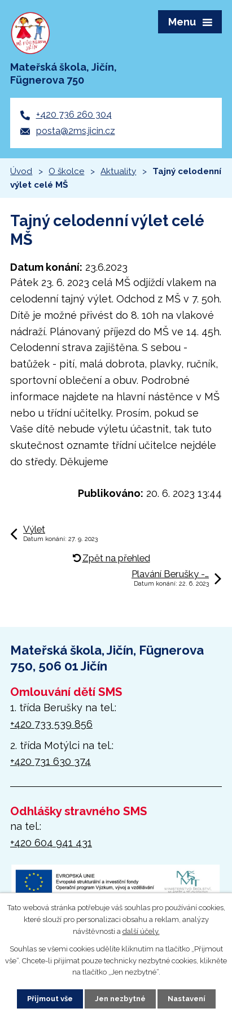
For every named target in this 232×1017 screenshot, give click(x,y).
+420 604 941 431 (51, 843)
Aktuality (118, 171)
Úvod (21, 171)
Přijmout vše (50, 998)
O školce (66, 171)
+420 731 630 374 (50, 761)
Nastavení (186, 998)
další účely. (141, 931)
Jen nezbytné (120, 998)
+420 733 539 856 (51, 724)
